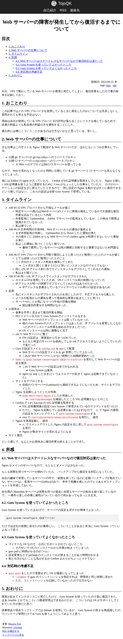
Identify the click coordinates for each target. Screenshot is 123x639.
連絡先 (75, 10)
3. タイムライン (18, 53)
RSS (63, 10)
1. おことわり (17, 46)
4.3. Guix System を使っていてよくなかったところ (46, 68)
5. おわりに (15, 75)
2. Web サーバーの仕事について (28, 50)
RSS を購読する (10, 631)
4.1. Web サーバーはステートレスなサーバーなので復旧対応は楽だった (59, 61)
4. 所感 (13, 57)
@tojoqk (17, 627)
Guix (108, 85)
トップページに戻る (13, 635)
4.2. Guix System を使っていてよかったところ (43, 64)
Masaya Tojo (14, 624)
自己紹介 (49, 10)
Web (114, 85)
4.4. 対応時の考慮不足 (29, 71)
